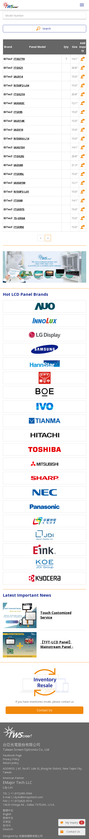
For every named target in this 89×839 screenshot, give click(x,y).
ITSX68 (18, 200)
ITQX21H (19, 94)
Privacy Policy (11, 759)
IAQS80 (18, 165)
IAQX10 (18, 129)
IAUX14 (18, 76)
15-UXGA (19, 218)
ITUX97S (19, 209)
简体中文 (8, 818)
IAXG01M (19, 183)
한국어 (7, 825)
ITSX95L (19, 174)
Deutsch (8, 829)
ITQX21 (18, 67)
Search (47, 28)
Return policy (11, 763)
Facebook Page (12, 755)
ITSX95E (19, 227)
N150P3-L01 (21, 191)
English (7, 814)
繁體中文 (8, 810)
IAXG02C (19, 103)
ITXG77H (19, 59)
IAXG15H (19, 147)
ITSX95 (18, 112)
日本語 (7, 821)
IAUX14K (19, 121)
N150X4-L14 (21, 138)
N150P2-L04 (21, 85)
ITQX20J (19, 156)
